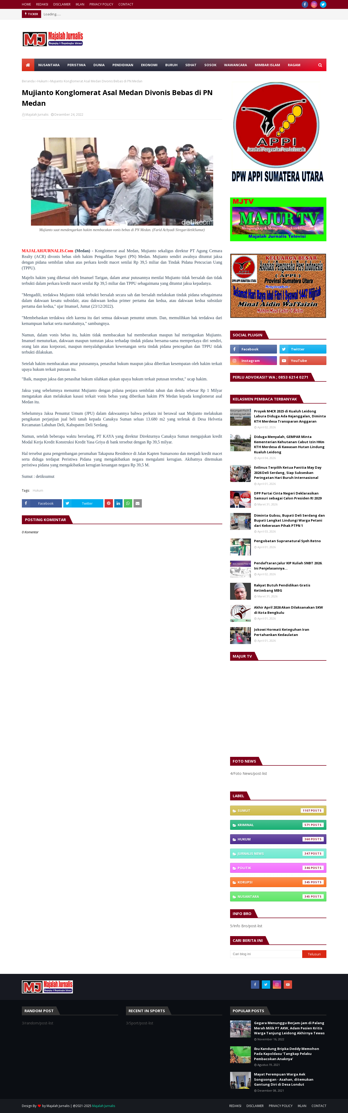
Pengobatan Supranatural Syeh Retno (287, 541)
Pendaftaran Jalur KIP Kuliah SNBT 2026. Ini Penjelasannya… (288, 566)
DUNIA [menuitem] (99, 65)
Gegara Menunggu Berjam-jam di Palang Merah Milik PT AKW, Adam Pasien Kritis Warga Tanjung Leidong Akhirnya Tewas (289, 1028)
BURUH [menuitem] (171, 65)
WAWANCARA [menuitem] (235, 65)
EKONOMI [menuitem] (149, 65)
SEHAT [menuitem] (191, 65)
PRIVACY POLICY (101, 4)
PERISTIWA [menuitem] (76, 65)
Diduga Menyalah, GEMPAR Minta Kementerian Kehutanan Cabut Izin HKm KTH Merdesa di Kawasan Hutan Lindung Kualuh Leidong (289, 444)
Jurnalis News (281, 853)
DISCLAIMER (62, 4)
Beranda (28, 81)
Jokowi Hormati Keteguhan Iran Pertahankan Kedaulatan (281, 632)
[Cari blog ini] (266, 954)
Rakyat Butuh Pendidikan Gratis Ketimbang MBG (282, 588)
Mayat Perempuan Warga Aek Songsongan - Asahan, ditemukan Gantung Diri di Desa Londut (283, 1079)
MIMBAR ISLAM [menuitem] (267, 65)
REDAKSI (42, 4)
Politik (281, 867)
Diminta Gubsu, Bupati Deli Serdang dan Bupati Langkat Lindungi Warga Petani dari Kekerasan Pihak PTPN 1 (289, 520)
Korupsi (281, 882)
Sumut (281, 810)
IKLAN (80, 4)
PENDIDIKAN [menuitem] (122, 65)
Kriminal (281, 825)
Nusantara (281, 896)
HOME (26, 4)
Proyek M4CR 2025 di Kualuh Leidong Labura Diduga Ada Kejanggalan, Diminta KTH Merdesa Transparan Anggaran (290, 416)
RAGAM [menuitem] (294, 65)
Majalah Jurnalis (37, 114)
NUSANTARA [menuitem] (49, 65)
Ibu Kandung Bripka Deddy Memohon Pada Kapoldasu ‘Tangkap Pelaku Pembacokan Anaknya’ (286, 1053)
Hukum (42, 81)
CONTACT (125, 4)
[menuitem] (28, 65)
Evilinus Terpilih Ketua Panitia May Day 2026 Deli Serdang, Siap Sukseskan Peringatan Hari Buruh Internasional (287, 472)
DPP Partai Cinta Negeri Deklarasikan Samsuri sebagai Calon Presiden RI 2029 (287, 496)
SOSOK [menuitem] (210, 65)
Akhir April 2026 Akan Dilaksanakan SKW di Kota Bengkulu (288, 610)
